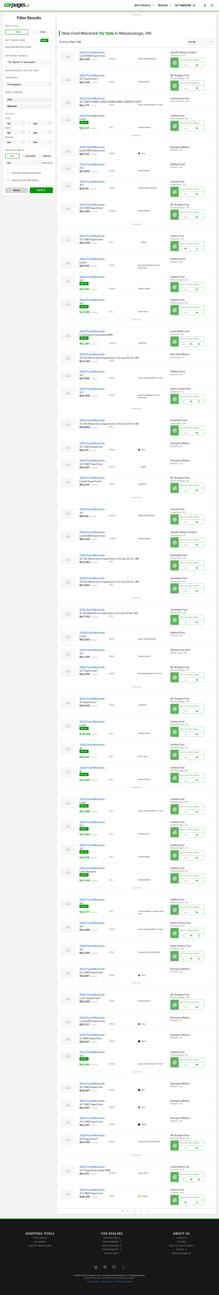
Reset (16, 190)
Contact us (181, 1237)
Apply (41, 190)
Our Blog (181, 1241)
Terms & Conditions (124, 1281)
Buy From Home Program (181, 1245)
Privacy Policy (93, 1281)
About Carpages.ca (181, 1253)
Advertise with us (111, 1237)
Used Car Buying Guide (40, 1245)
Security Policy (107, 1281)
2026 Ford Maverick (92, 52)
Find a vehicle (40, 1237)
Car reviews (40, 1241)
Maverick (29, 106)
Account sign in (112, 1253)
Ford (29, 99)
